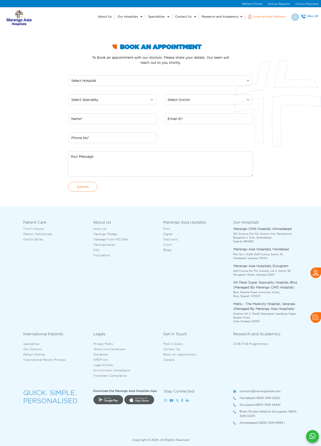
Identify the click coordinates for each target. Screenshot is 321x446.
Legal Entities (103, 365)
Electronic (170, 239)
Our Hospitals (128, 16)
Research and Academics (220, 16)
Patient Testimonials (37, 234)
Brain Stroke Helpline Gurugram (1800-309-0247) (265, 414)
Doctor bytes (33, 239)
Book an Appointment (179, 354)
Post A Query (173, 344)
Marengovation (104, 244)
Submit (83, 187)
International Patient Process (44, 359)
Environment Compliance (111, 370)
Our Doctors (32, 349)
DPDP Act (100, 359)
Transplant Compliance (110, 375)
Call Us (312, 16)
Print (166, 228)
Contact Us (183, 16)
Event (167, 244)
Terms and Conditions (109, 349)
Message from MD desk (110, 239)
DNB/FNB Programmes (250, 344)
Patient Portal (252, 4)
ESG (96, 250)
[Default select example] (160, 80)
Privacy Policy (103, 344)
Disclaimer (100, 354)
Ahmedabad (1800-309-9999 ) (259, 423)
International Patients (267, 17)
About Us (105, 16)
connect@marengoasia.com (256, 391)
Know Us (100, 228)
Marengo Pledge (105, 234)
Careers (169, 359)
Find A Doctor (33, 228)
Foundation (101, 255)
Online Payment (307, 4)
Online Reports (279, 4)
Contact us (171, 349)
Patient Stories (34, 354)
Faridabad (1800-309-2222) (256, 398)
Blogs (167, 250)
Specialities (157, 16)
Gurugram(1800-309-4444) (256, 405)
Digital (167, 234)
